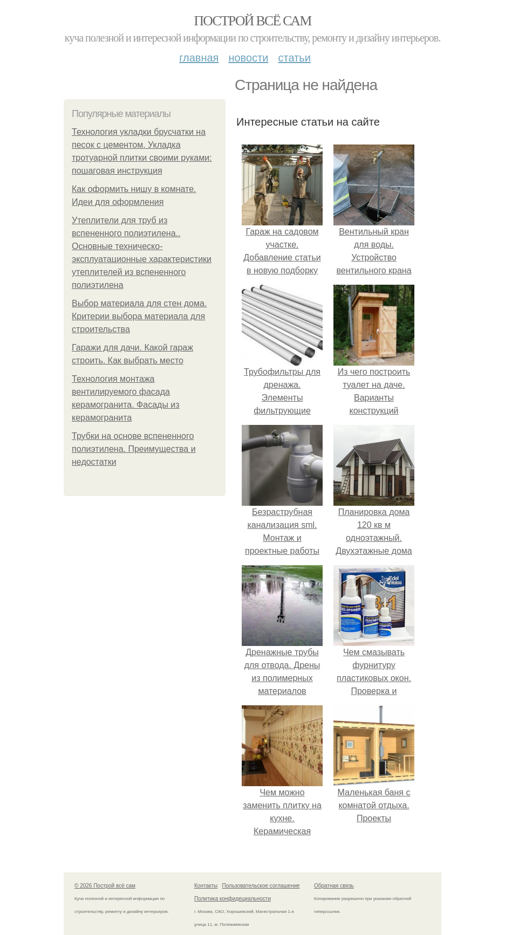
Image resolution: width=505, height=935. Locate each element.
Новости (248, 58)
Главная (199, 58)
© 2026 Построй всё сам (104, 886)
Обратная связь (334, 886)
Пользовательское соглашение (261, 886)
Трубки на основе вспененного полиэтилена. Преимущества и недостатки (134, 448)
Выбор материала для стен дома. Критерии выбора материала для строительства (139, 316)
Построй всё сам (252, 21)
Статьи (294, 58)
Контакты (205, 886)
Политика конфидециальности (232, 899)
